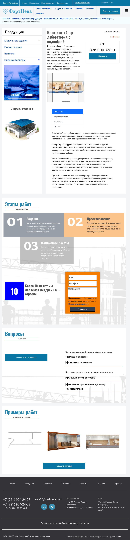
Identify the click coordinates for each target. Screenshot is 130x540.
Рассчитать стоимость (26, 357)
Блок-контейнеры (14, 60)
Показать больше (64, 466)
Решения (90, 9)
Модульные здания (63, 9)
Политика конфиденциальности (80, 537)
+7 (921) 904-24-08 (106, 2)
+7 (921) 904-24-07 (16, 500)
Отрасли (79, 9)
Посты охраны (13, 47)
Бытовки (9, 53)
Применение (62, 3)
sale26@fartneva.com (82, 3)
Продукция (34, 3)
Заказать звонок (110, 11)
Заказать (102, 56)
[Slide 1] (63, 101)
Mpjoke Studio (115, 537)
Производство (47, 3)
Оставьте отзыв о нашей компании (56, 523)
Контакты (66, 484)
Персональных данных (78, 304)
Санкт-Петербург (10, 3)
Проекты (40, 14)
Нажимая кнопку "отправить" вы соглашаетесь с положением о (82, 301)
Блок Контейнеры (44, 9)
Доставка (48, 484)
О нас (24, 3)
